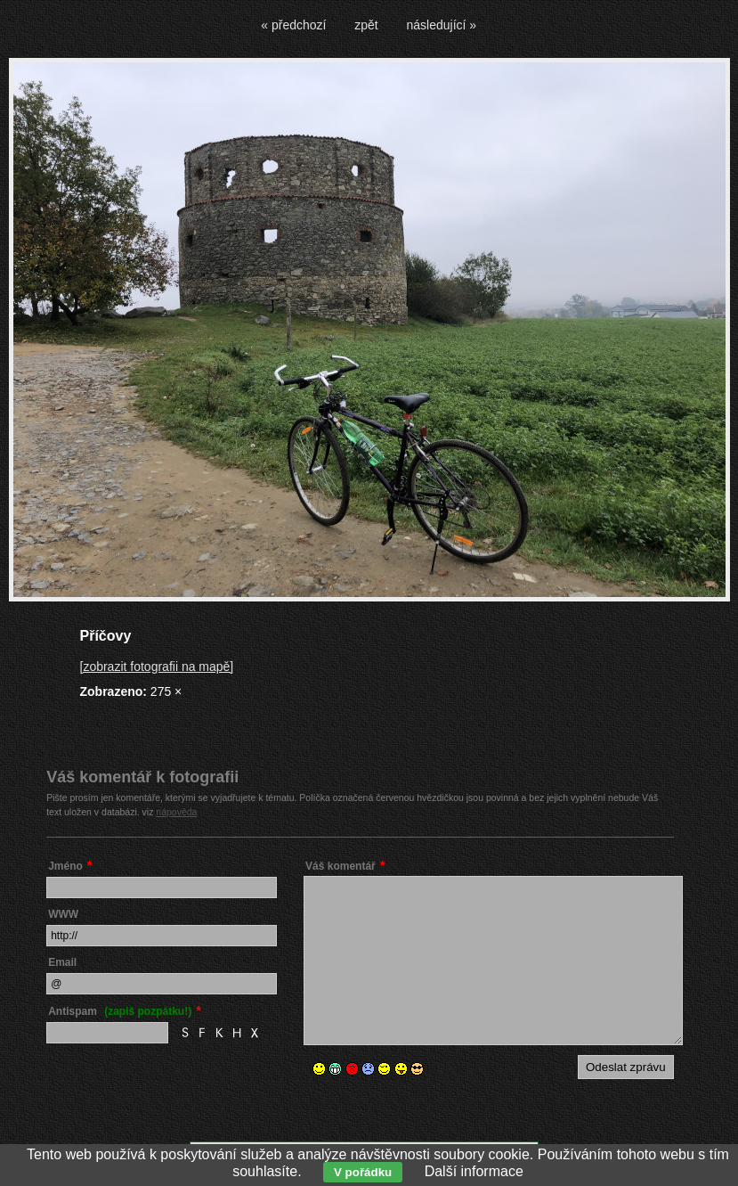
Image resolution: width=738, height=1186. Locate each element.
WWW (63, 914)
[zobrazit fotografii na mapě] (157, 666)
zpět (365, 25)
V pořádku (363, 1172)
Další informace (474, 1171)
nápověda (176, 811)
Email (62, 962)
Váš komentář (340, 866)
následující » (442, 25)
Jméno (65, 866)
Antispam (119, 1011)
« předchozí (293, 25)
